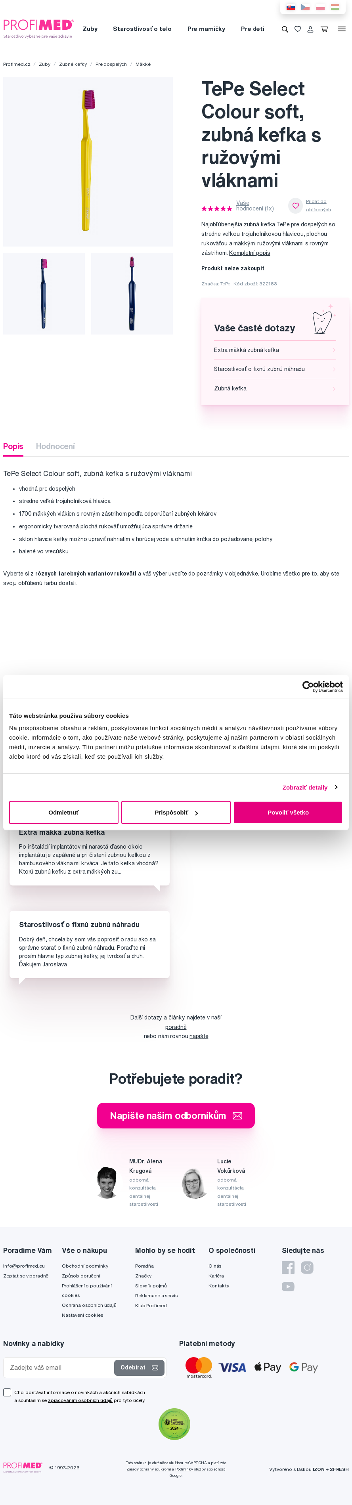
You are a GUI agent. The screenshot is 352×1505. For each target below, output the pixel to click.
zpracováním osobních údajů (80, 1400)
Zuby (89, 29)
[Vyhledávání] (285, 29)
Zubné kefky (73, 64)
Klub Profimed (151, 1305)
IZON (319, 1469)
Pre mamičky (206, 29)
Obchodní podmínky (85, 1265)
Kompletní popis (249, 253)
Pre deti (252, 29)
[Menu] (341, 29)
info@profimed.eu (24, 1265)
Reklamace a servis (156, 1295)
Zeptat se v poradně (25, 1275)
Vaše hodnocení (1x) (255, 205)
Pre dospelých (111, 64)
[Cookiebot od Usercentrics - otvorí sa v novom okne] (308, 686)
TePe (225, 283)
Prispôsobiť (176, 812)
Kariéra (216, 1275)
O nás (215, 1265)
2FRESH (339, 1469)
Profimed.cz (16, 64)
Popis (13, 446)
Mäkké (143, 64)
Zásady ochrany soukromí (148, 1469)
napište (198, 1036)
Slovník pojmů (151, 1285)
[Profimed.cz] (39, 28)
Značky (143, 1275)
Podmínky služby (190, 1469)
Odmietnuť (63, 812)
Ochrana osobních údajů (89, 1305)
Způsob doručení (81, 1275)
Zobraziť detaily (305, 787)
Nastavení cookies (82, 1315)
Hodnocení (55, 446)
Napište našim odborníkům (176, 1115)
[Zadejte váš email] (60, 1367)
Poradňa (144, 1265)
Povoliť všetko (288, 812)
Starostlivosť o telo (142, 29)
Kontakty (219, 1285)
